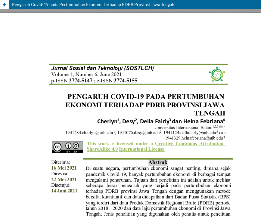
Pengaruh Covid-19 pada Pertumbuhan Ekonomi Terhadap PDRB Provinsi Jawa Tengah (93, 4)
